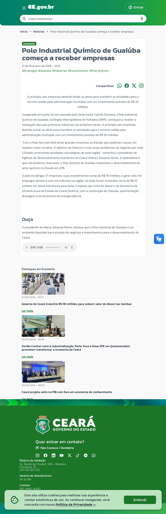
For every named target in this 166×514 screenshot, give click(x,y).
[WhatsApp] (94, 456)
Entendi (139, 500)
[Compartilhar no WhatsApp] (119, 86)
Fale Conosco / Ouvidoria (57, 447)
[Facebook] (45, 456)
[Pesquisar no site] (83, 18)
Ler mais (27, 310)
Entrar (136, 7)
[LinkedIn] (53, 456)
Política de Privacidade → (76, 504)
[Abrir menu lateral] (23, 7)
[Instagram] (37, 456)
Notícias (39, 31)
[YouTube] (61, 456)
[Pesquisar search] (24, 18)
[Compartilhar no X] (134, 86)
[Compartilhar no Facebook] (127, 86)
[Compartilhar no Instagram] (141, 86)
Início (24, 31)
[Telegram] (85, 456)
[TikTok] (77, 456)
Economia (29, 43)
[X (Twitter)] (69, 456)
